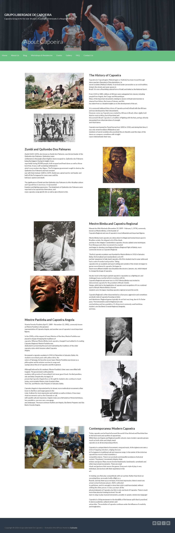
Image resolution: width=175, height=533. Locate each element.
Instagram (159, 523)
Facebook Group (154, 523)
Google (164, 523)
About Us (15, 55)
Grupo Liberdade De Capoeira (28, 15)
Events (59, 55)
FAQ (78, 55)
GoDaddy (73, 528)
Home (4, 55)
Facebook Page (168, 523)
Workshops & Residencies (41, 55)
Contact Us (88, 55)
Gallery (69, 55)
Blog (25, 55)
